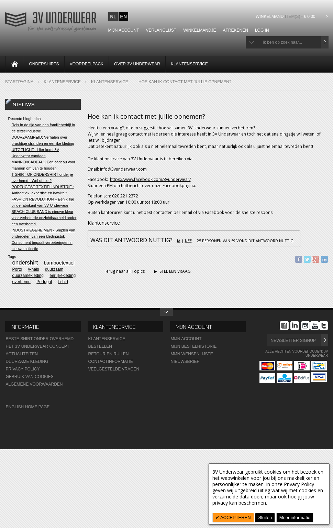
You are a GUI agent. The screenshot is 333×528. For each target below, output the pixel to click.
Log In (262, 30)
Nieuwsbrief (185, 361)
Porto (17, 269)
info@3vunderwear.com (123, 169)
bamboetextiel (59, 263)
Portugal (44, 281)
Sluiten (265, 517)
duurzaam (54, 269)
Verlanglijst (161, 30)
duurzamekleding (28, 275)
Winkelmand (286, 16)
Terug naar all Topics (120, 271)
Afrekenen (235, 30)
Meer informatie (294, 517)
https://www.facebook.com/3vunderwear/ (150, 179)
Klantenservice (62, 81)
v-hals (33, 269)
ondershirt (25, 262)
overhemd (21, 281)
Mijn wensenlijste (192, 354)
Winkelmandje (199, 30)
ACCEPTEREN (235, 517)
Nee (188, 240)
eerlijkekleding (62, 275)
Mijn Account (186, 338)
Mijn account (123, 30)
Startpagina (19, 81)
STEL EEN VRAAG (172, 271)
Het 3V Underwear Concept (38, 346)
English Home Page (28, 407)
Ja (178, 240)
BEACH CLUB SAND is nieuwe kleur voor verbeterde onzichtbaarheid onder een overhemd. (44, 217)
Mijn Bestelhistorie (194, 346)
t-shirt (63, 281)
